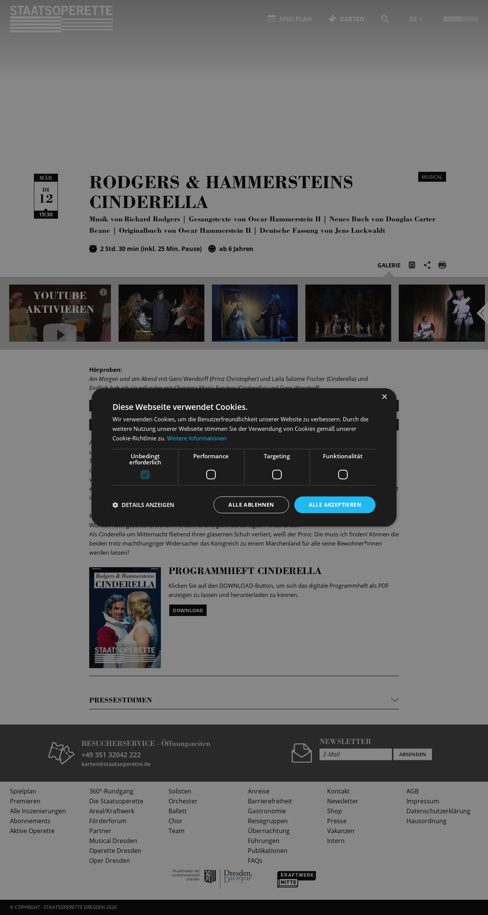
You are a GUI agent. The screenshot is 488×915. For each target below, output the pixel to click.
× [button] (384, 397)
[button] (143, 504)
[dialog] (244, 457)
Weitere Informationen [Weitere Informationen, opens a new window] (196, 438)
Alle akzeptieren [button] (335, 504)
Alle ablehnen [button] (251, 504)
